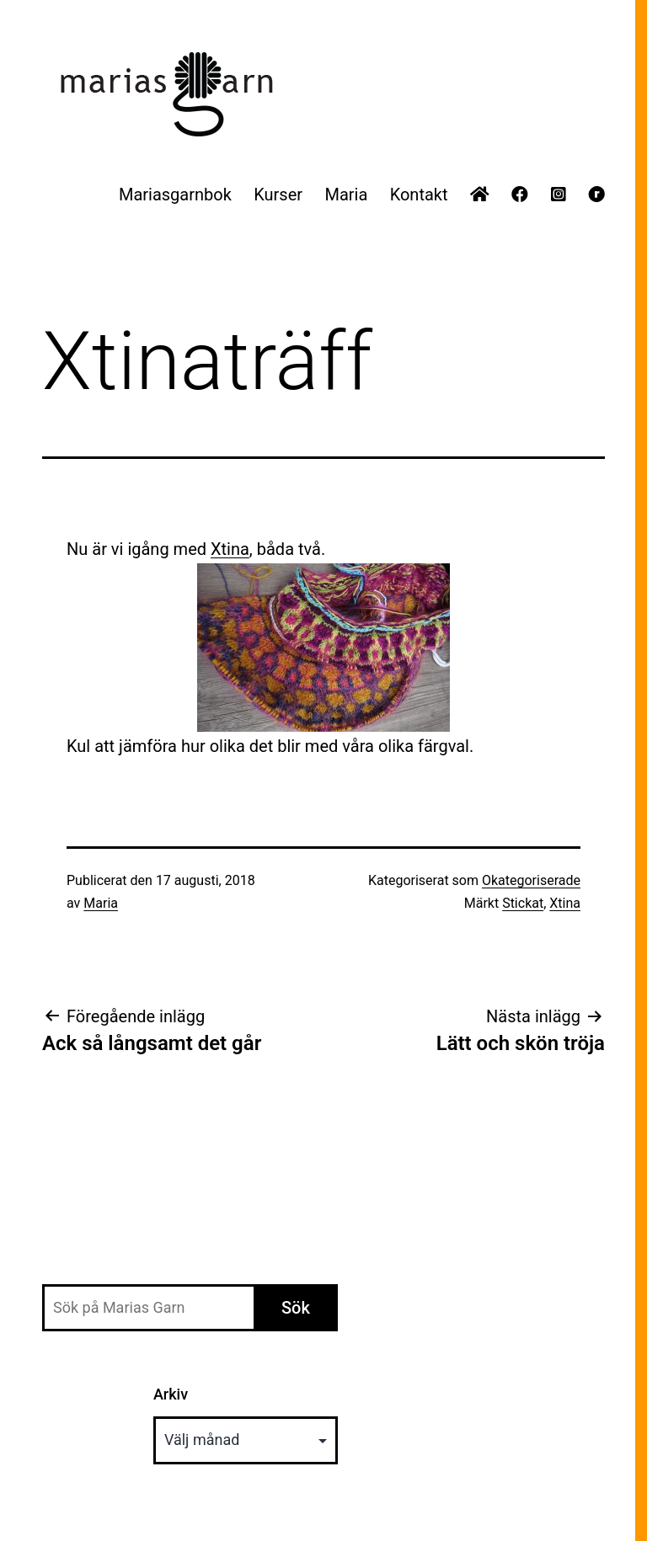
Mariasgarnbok (175, 194)
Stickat (522, 903)
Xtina (230, 549)
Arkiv (170, 1394)
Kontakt (419, 194)
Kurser (278, 194)
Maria (345, 194)
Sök (295, 1308)
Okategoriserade (531, 880)
